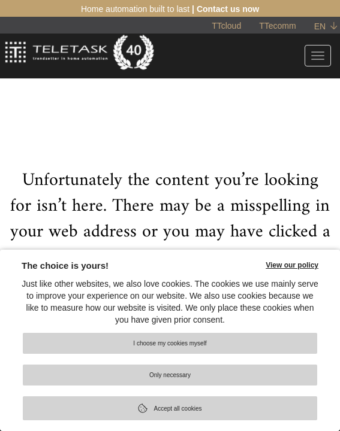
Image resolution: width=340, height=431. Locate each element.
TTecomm (277, 26)
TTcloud (226, 26)
